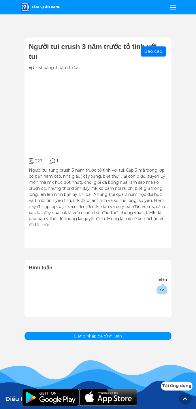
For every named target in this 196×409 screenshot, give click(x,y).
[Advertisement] (98, 114)
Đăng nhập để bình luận (98, 336)
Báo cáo (153, 51)
